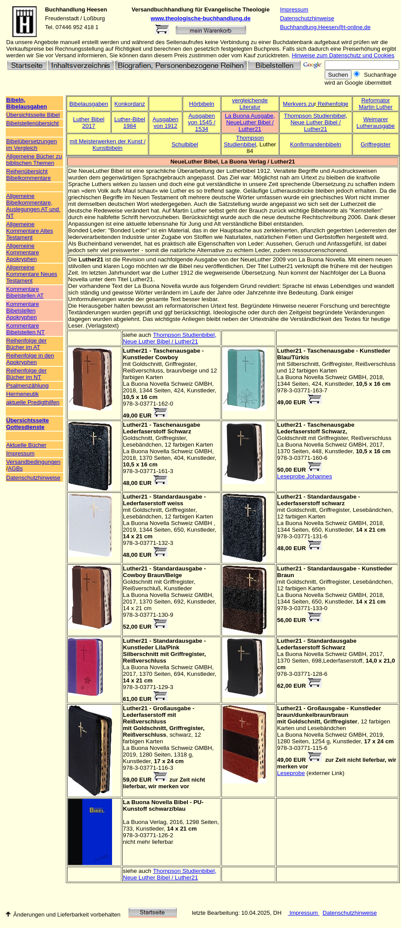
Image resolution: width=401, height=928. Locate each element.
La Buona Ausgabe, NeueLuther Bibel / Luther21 (250, 122)
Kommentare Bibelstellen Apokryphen (22, 311)
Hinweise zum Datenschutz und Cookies (343, 55)
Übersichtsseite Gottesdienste (27, 423)
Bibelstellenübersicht (32, 123)
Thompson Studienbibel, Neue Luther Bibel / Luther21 (316, 122)
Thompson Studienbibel (244, 141)
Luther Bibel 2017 (88, 122)
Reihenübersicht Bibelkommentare (28, 174)
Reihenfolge (333, 104)
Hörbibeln (201, 104)
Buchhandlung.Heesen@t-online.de (325, 27)
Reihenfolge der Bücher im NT (26, 373)
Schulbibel (185, 144)
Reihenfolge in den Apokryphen (30, 358)
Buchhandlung (65, 9)
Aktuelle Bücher (26, 445)
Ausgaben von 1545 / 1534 (201, 122)
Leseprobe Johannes (304, 476)
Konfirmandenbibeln (315, 144)
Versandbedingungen (33, 461)
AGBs (15, 468)
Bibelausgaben (88, 104)
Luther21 (91, 259)
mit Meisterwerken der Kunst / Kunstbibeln (108, 144)
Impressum (294, 9)
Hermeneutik (22, 394)
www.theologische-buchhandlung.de (201, 18)
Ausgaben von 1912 (166, 122)
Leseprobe (291, 773)
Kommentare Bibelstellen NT (25, 328)
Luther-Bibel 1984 (129, 122)
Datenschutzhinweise (307, 18)
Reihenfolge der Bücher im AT (26, 343)
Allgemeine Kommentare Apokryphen (22, 252)
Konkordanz (129, 104)
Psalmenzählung (27, 385)
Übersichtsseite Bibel (33, 115)
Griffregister (376, 144)
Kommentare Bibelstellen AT (25, 292)
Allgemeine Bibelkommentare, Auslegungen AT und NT (33, 206)
